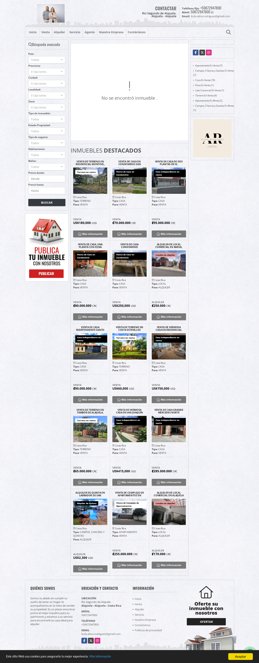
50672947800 (200, 11)
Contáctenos (137, 32)
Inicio (33, 32)
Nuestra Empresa (111, 32)
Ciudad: (33, 77)
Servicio (74, 32)
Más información (109, 657)
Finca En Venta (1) (204, 85)
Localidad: (34, 89)
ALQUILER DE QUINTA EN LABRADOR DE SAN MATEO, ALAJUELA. (90, 494)
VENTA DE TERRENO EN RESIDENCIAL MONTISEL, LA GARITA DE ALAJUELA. (90, 162)
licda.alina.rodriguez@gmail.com (101, 634)
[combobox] (46, 59)
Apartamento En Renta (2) (208, 100)
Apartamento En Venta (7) (208, 65)
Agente (90, 32)
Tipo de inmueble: (39, 113)
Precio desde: (36, 173)
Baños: (32, 161)
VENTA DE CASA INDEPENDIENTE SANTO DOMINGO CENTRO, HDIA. (90, 328)
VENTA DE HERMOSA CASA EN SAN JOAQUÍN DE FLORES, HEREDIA (129, 411)
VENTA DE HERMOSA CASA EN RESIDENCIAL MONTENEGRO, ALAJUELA (169, 328)
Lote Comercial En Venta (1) (209, 90)
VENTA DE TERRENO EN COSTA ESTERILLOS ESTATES (129, 328)
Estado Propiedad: (39, 125)
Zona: (31, 101)
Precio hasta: (36, 184)
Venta (45, 32)
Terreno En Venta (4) (206, 95)
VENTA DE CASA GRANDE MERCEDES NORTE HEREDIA (168, 411)
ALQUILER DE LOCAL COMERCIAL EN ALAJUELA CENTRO (169, 494)
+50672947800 (210, 7)
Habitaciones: (36, 149)
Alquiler (59, 32)
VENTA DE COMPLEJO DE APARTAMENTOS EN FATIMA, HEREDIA (129, 494)
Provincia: (34, 65)
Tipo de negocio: (38, 137)
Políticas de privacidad (148, 630)
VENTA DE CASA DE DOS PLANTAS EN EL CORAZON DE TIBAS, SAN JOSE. (168, 162)
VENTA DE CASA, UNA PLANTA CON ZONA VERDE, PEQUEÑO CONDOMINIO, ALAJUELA (90, 245)
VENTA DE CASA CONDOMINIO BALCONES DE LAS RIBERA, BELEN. (129, 245)
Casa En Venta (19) (205, 80)
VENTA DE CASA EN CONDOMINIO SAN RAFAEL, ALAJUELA (129, 162)
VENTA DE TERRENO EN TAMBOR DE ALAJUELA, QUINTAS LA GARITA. (90, 411)
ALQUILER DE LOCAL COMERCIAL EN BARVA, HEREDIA (168, 245)
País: (31, 54)
